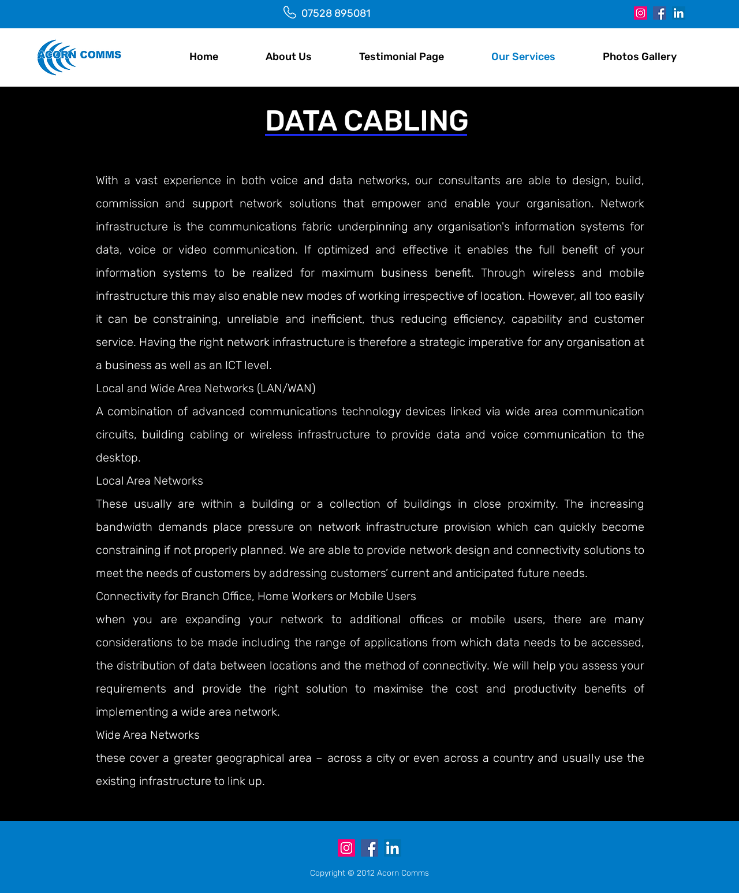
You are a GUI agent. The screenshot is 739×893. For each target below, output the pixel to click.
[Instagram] (640, 13)
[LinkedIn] (678, 13)
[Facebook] (659, 13)
